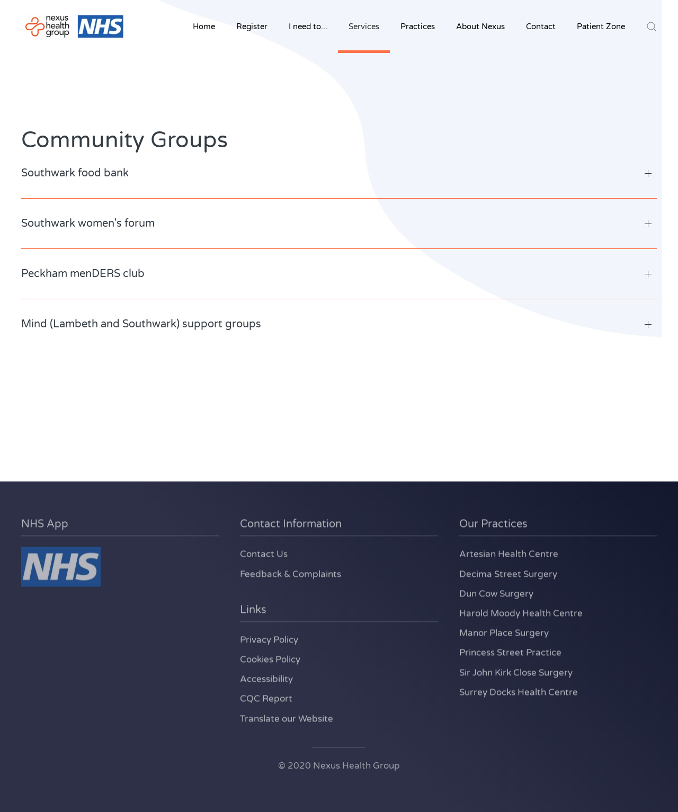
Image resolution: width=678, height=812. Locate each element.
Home (204, 26)
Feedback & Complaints (290, 572)
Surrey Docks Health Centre (518, 691)
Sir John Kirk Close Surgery (516, 671)
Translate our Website (286, 717)
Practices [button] (417, 26)
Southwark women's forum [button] (88, 223)
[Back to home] (74, 26)
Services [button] (364, 26)
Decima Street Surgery (508, 572)
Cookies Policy (270, 658)
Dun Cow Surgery (496, 593)
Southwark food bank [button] (75, 173)
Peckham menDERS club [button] (83, 273)
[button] (651, 26)
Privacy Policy (269, 639)
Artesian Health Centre (508, 553)
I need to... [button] (308, 26)
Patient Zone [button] (601, 26)
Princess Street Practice (510, 651)
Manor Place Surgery (504, 632)
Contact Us (264, 553)
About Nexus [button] (480, 26)
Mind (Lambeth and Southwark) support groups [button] (141, 324)
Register (251, 26)
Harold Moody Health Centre (521, 612)
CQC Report (266, 697)
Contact (541, 26)
